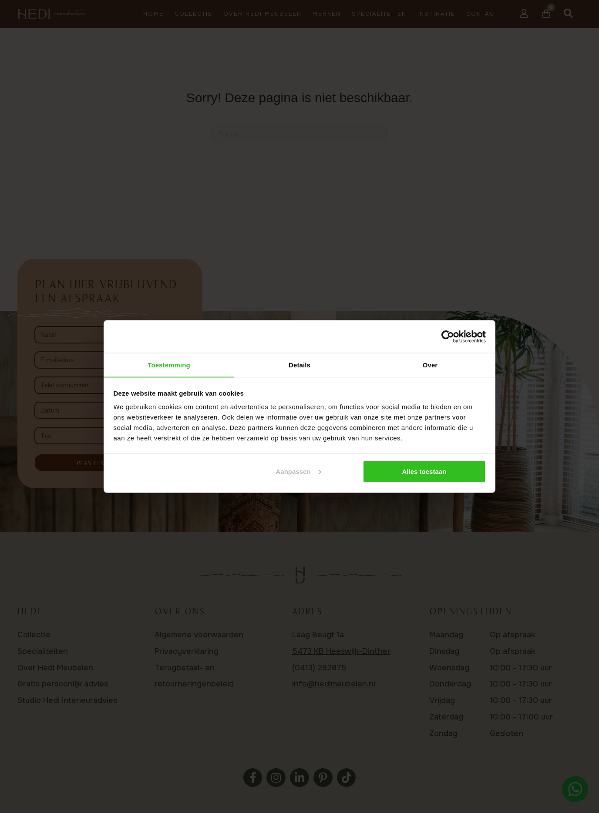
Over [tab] (430, 364)
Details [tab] (299, 364)
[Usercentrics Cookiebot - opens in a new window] (448, 336)
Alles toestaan (424, 471)
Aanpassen (298, 471)
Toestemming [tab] (169, 364)
